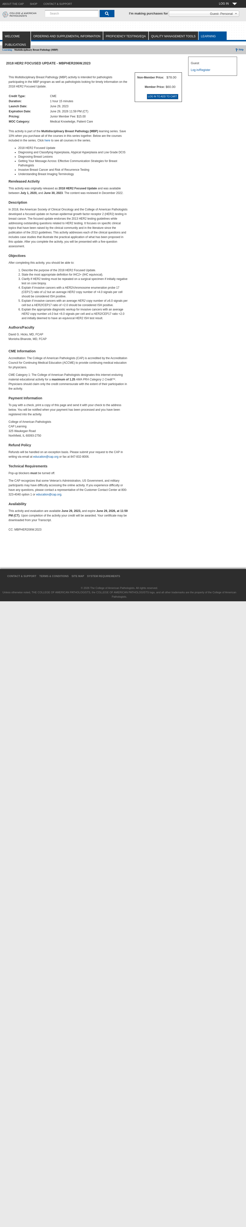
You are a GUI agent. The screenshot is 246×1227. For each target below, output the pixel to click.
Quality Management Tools (173, 36)
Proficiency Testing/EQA (126, 36)
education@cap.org (45, 456)
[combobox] (71, 13)
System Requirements (103, 576)
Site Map (78, 576)
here (47, 140)
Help (239, 49)
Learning (208, 36)
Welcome (12, 36)
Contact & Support (21, 576)
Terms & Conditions (54, 576)
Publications (15, 44)
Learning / (7, 49)
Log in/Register (200, 70)
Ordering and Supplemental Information (66, 36)
